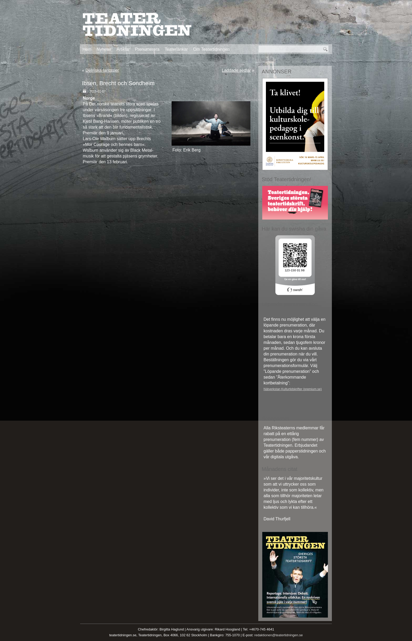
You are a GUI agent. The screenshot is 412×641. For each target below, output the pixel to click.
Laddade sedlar (236, 70)
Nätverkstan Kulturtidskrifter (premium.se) (293, 389)
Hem (87, 49)
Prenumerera (147, 49)
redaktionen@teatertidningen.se (278, 635)
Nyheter (104, 49)
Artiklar (123, 49)
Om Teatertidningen (211, 49)
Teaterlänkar (176, 49)
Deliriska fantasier (102, 70)
